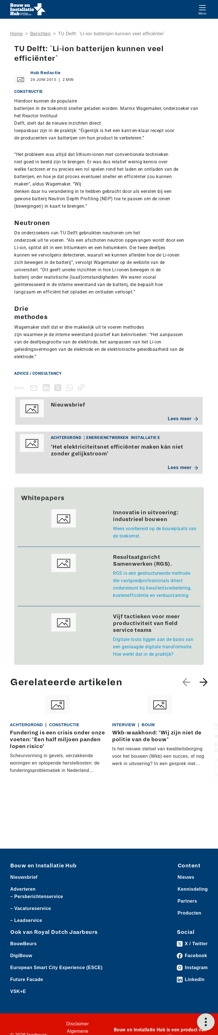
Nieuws (186, 877)
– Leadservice (26, 920)
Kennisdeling (193, 889)
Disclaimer (77, 1023)
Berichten (40, 33)
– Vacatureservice (30, 908)
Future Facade (26, 979)
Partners (187, 901)
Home (16, 33)
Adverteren (22, 889)
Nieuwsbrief (23, 877)
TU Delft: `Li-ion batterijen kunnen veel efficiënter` (111, 33)
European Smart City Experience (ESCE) (56, 967)
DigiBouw (21, 955)
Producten (190, 913)
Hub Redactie (45, 72)
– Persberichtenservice (36, 896)
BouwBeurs (23, 943)
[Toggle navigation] (202, 9)
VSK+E (18, 991)
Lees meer (183, 418)
